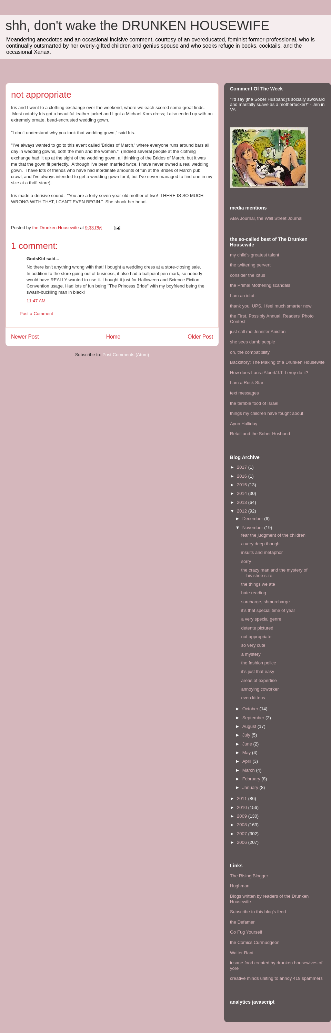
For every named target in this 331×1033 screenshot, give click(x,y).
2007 (242, 833)
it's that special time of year (268, 610)
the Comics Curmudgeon (255, 942)
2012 (242, 511)
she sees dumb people (252, 341)
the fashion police (258, 662)
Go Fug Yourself (246, 932)
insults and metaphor (262, 552)
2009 (242, 816)
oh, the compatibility (250, 352)
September (253, 717)
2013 (242, 502)
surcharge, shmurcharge (265, 601)
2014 (242, 493)
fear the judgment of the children (273, 535)
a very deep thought (261, 543)
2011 (242, 798)
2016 (242, 476)
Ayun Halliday (243, 423)
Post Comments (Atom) (125, 354)
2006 (242, 842)
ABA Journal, (243, 218)
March (249, 770)
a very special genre (261, 619)
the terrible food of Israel (254, 403)
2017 (242, 467)
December (253, 518)
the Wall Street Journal (279, 218)
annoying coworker (260, 689)
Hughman (239, 885)
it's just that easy (257, 671)
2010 (242, 807)
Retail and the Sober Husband (260, 433)
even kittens (253, 697)
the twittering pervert (250, 264)
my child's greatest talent (254, 254)
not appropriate (256, 636)
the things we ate (258, 584)
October (251, 708)
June (247, 744)
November (253, 527)
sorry (246, 561)
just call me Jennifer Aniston (257, 331)
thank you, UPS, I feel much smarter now (270, 306)
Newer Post (25, 337)
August (250, 726)
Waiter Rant (241, 952)
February (252, 778)
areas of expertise (259, 680)
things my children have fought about (266, 413)
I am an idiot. (242, 295)
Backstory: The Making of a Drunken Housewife (277, 362)
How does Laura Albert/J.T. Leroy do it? (269, 372)
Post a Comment (36, 313)
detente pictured (257, 628)
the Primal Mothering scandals (260, 285)
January (251, 787)
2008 (242, 824)
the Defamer (242, 922)
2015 (242, 484)
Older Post (200, 337)
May (247, 752)
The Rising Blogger (249, 875)
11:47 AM (36, 300)
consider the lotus (247, 275)
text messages (244, 393)
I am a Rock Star (246, 382)
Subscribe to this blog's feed (258, 911)
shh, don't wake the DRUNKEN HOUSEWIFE (137, 25)
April (247, 761)
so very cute (253, 645)
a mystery (250, 654)
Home (113, 337)
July (247, 735)
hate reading (253, 592)
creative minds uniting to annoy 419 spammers (276, 978)
